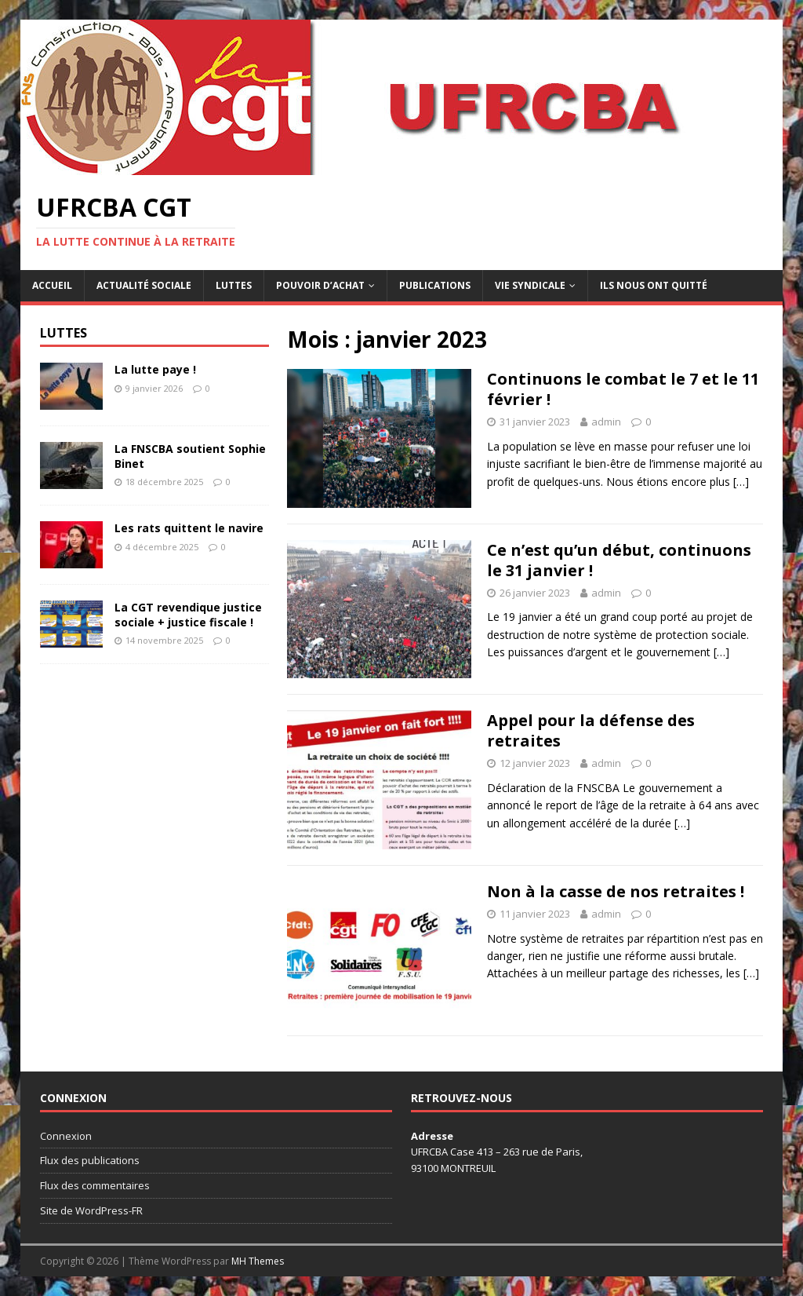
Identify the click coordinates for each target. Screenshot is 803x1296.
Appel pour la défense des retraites (591, 730)
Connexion (66, 1136)
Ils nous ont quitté (653, 285)
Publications (435, 285)
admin (606, 421)
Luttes (234, 285)
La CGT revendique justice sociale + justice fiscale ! (188, 614)
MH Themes (257, 1261)
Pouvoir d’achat (320, 285)
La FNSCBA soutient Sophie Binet (190, 455)
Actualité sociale (143, 285)
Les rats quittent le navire (188, 527)
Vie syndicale (530, 285)
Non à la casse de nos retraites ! (615, 891)
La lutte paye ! (155, 369)
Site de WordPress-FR (91, 1210)
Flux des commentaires (95, 1185)
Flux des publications (90, 1160)
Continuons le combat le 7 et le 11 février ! (623, 389)
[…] (741, 481)
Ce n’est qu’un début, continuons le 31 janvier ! (619, 560)
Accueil (52, 285)
